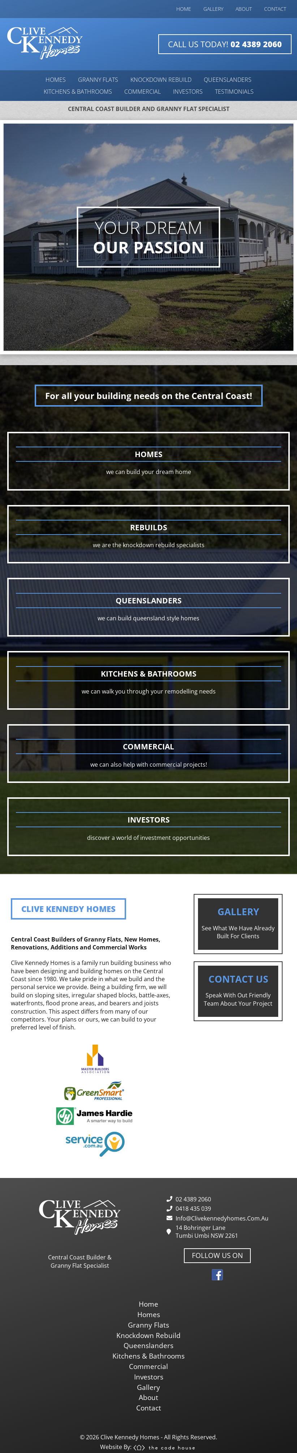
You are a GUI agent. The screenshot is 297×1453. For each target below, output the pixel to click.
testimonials (234, 92)
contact (275, 8)
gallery (213, 8)
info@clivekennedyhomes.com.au (222, 1218)
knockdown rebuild (160, 80)
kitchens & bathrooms (78, 92)
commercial (142, 92)
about (244, 8)
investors (188, 92)
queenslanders (227, 80)
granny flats (98, 80)
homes (56, 80)
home (183, 8)
